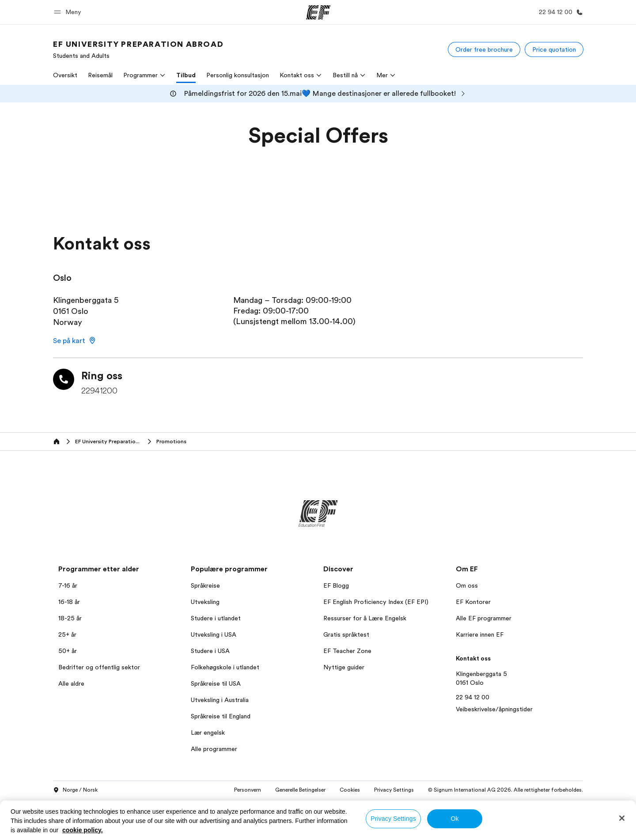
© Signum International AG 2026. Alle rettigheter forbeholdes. (505, 790)
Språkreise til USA (216, 683)
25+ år (67, 634)
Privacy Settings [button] (394, 790)
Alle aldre (71, 683)
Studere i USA (210, 650)
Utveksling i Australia (220, 699)
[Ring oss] (559, 12)
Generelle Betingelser (300, 790)
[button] (69, 12)
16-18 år (69, 601)
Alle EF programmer (483, 618)
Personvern (247, 790)
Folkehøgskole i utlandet (225, 667)
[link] (138, 49)
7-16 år (67, 585)
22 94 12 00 (472, 697)
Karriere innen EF (480, 634)
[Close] (622, 818)
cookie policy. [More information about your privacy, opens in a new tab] (82, 830)
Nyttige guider (343, 667)
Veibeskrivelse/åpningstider (494, 709)
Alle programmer (214, 748)
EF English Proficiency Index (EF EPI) (375, 601)
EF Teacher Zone (347, 650)
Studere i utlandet (216, 618)
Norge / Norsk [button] (75, 790)
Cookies (350, 790)
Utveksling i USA (213, 634)
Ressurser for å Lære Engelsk (364, 618)
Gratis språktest (346, 634)
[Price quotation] (554, 49)
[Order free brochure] (484, 49)
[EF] (318, 12)
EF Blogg (336, 585)
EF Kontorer (473, 601)
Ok (454, 818)
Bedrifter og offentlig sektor (99, 667)
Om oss (467, 585)
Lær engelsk (208, 732)
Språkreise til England (220, 716)
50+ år (67, 650)
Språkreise (205, 585)
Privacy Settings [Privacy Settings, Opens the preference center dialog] (393, 818)
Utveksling (205, 601)
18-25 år (70, 618)
